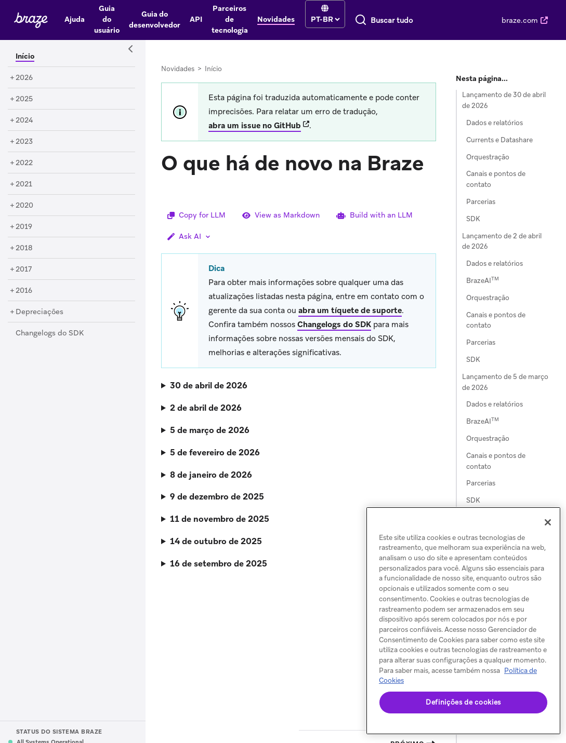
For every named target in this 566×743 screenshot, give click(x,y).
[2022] (24, 163)
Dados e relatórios (494, 122)
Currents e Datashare (499, 140)
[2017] (24, 269)
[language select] (325, 19)
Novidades (177, 68)
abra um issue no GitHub (254, 125)
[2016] (24, 291)
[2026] (24, 78)
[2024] (24, 120)
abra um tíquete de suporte (350, 310)
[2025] (24, 99)
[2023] (24, 142)
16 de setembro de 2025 (218, 563)
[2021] (24, 184)
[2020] (24, 205)
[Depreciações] (39, 312)
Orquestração (487, 157)
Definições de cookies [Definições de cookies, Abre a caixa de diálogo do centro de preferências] (463, 702)
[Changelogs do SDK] (50, 333)
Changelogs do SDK (334, 324)
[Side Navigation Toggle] (131, 49)
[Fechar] (547, 522)
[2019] (24, 227)
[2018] (24, 248)
